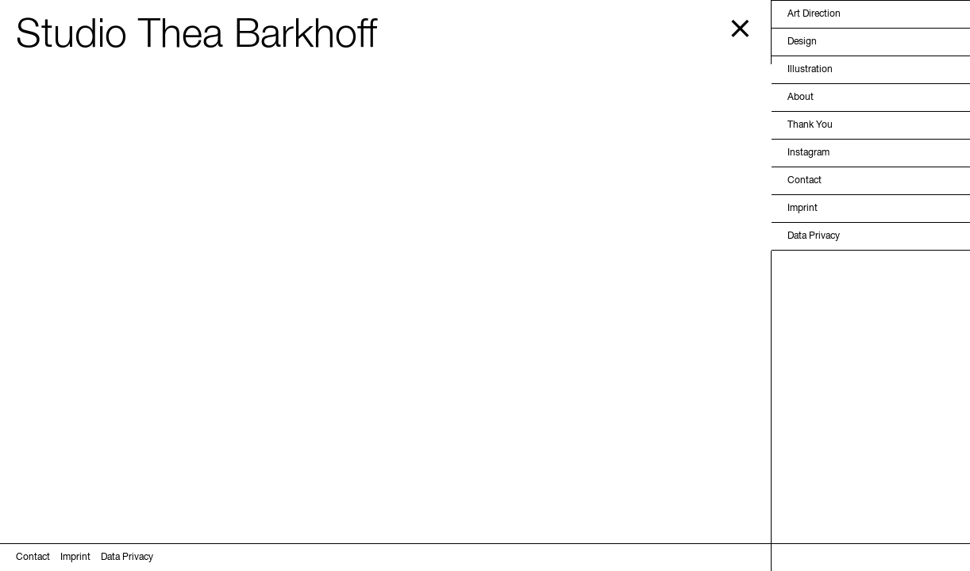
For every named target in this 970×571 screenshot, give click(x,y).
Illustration (810, 70)
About (800, 97)
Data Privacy (813, 236)
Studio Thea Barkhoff (196, 36)
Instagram (808, 153)
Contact (804, 181)
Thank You (810, 125)
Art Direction (814, 14)
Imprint (802, 208)
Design (802, 42)
